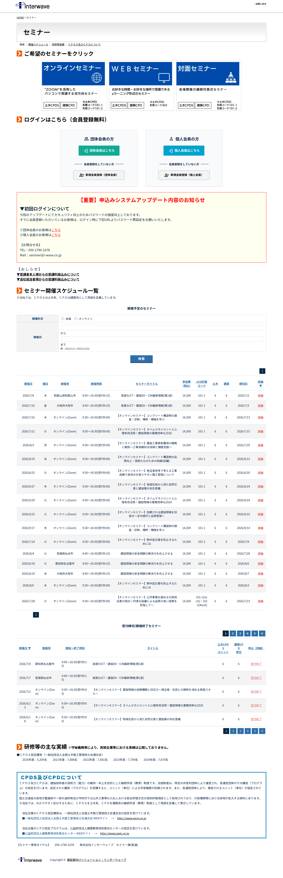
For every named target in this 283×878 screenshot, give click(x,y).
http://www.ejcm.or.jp (131, 818)
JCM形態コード (201, 384)
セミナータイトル (147, 384)
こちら (56, 229)
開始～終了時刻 (75, 648)
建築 (226, 384)
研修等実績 (58, 44)
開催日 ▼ (25, 648)
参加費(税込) (187, 384)
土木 (215, 384)
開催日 (28, 384)
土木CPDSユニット (223, 648)
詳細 (260, 395)
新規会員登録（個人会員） (184, 175)
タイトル (152, 648)
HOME (20, 17)
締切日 (243, 384)
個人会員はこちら (184, 151)
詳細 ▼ (260, 384)
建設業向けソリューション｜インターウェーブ (96, 860)
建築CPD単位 (238, 648)
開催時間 (96, 384)
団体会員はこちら (99, 151)
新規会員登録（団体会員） (99, 175)
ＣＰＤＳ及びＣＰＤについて (84, 44)
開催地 (65, 384)
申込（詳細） (256, 648)
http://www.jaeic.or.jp (114, 833)
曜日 (45, 384)
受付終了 (256, 664)
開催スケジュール (38, 44)
